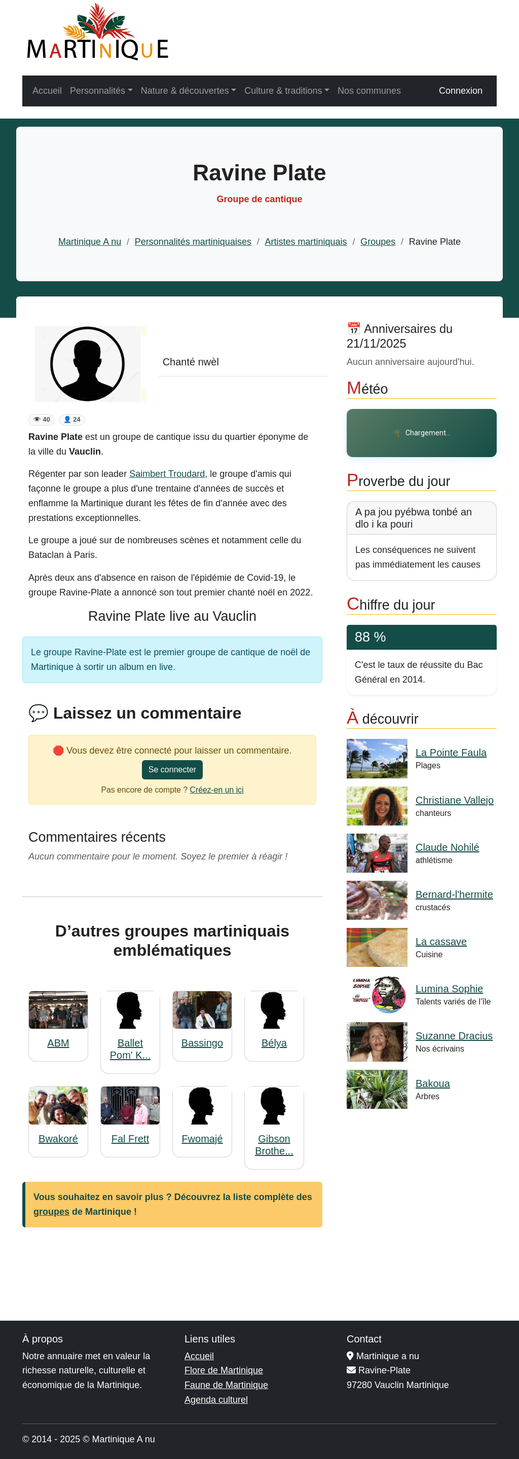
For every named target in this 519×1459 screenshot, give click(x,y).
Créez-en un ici (217, 789)
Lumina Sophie (449, 988)
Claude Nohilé (447, 847)
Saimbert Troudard (167, 474)
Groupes (377, 242)
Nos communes (369, 91)
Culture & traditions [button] (283, 91)
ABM (58, 1043)
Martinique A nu (89, 242)
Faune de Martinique (226, 1385)
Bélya (274, 1043)
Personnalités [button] (97, 91)
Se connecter (172, 769)
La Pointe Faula (451, 752)
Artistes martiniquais (306, 242)
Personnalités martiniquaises (193, 242)
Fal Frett (130, 1138)
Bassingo (202, 1043)
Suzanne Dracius (454, 1035)
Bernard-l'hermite (454, 894)
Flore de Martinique (223, 1370)
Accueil (47, 91)
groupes (51, 1212)
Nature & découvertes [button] (185, 91)
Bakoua (433, 1083)
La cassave (441, 941)
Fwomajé (202, 1138)
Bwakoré (58, 1138)
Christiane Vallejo (455, 800)
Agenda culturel (216, 1400)
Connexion (461, 91)
